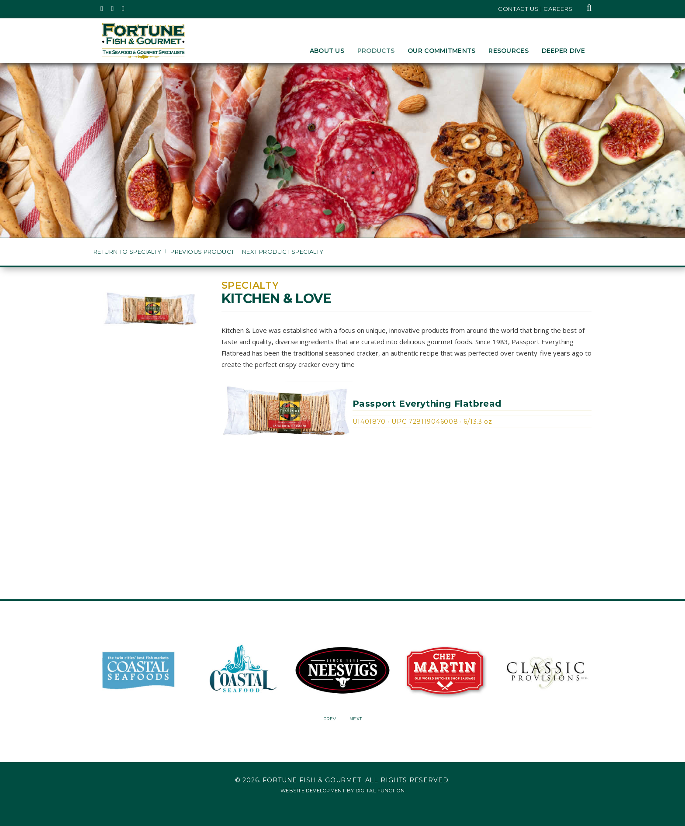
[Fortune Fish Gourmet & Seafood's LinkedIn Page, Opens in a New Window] (123, 8)
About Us (327, 51)
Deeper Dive (563, 51)
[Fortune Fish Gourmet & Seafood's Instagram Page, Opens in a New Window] (112, 8)
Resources (508, 51)
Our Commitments (441, 51)
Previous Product (202, 252)
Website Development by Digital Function (342, 791)
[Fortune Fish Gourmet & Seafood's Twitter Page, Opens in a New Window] (102, 8)
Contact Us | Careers (535, 8)
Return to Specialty (128, 252)
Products (375, 51)
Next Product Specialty (283, 252)
